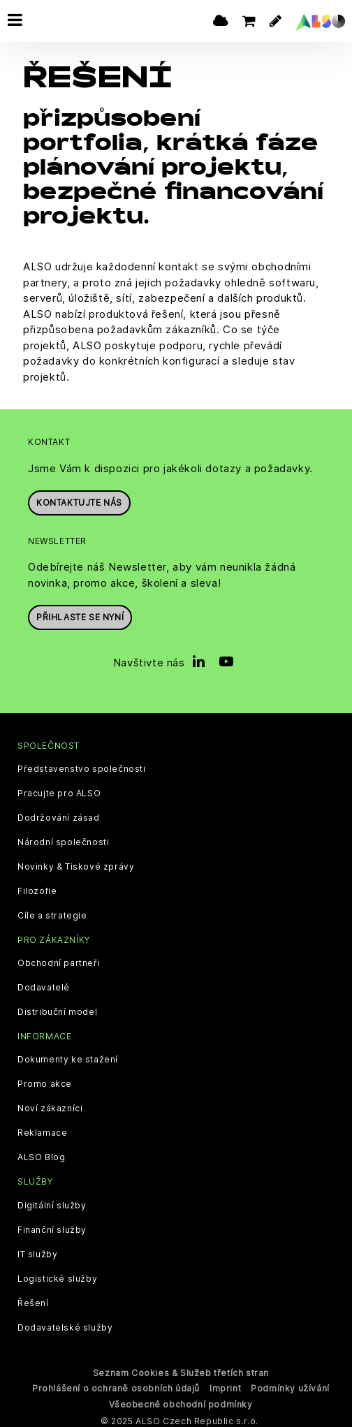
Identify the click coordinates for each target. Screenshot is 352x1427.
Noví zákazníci (49, 1104)
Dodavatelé (43, 983)
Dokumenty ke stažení (67, 1055)
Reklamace (42, 1129)
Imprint (225, 1384)
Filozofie (37, 887)
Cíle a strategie (52, 911)
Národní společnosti (63, 838)
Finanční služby (52, 1226)
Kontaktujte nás (79, 498)
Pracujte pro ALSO (59, 789)
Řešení (33, 1299)
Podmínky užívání (290, 1384)
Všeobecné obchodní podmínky (180, 1400)
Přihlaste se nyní (80, 613)
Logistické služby (57, 1275)
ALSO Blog (41, 1153)
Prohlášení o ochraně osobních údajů (116, 1384)
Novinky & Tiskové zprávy (75, 863)
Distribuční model (57, 1008)
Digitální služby (52, 1201)
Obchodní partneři (58, 959)
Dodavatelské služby (64, 1324)
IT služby (37, 1250)
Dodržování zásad (58, 814)
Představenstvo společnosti (81, 765)
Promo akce (44, 1080)
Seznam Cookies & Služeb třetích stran (181, 1368)
